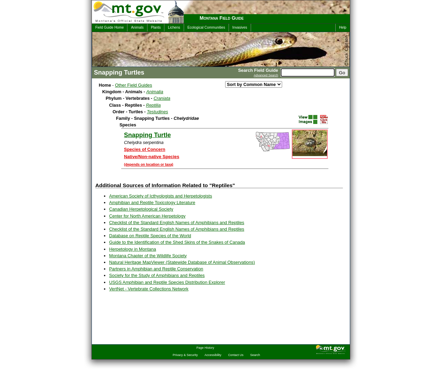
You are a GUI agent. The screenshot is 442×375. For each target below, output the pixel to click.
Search (255, 355)
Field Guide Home (109, 27)
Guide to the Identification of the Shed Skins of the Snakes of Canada (177, 242)
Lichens (174, 27)
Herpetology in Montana (132, 249)
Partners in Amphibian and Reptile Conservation (156, 268)
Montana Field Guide (222, 18)
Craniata (162, 98)
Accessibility (212, 355)
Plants (156, 27)
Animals (137, 27)
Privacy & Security (185, 355)
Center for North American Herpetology (147, 216)
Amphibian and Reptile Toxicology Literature (152, 202)
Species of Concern (144, 149)
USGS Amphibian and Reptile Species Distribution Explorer (167, 282)
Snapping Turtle (147, 135)
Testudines (157, 111)
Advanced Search (266, 75)
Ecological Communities (206, 27)
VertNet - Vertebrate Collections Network (149, 288)
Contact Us (235, 355)
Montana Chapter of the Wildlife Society (148, 255)
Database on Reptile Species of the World (150, 235)
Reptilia (153, 105)
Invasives (239, 27)
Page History (205, 347)
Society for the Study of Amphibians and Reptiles (157, 275)
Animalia (154, 91)
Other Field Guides (133, 85)
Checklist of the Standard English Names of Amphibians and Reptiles (176, 222)
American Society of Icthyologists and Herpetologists (160, 196)
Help (342, 27)
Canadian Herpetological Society (141, 209)
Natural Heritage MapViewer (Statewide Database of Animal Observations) (182, 262)
